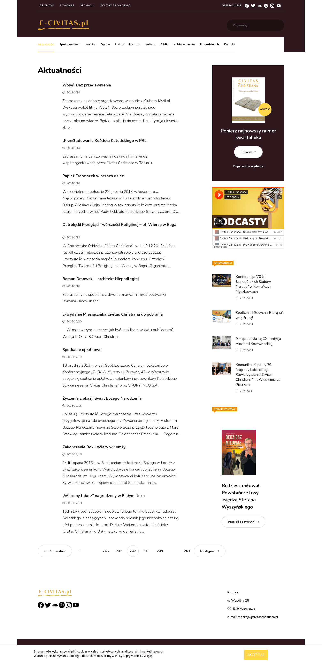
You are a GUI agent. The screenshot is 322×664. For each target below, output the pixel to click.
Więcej (148, 656)
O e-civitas (46, 5)
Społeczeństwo (69, 44)
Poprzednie (57, 551)
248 (146, 551)
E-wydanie (67, 5)
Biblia (165, 44)
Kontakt (229, 44)
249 (160, 551)
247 (133, 551)
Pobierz (246, 152)
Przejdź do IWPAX (241, 522)
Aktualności (46, 44)
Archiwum (87, 5)
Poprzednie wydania (248, 166)
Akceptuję (255, 655)
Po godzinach (209, 44)
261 (187, 551)
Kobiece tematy (184, 44)
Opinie (105, 44)
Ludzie (119, 44)
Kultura (150, 44)
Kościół (90, 44)
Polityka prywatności (116, 5)
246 (119, 551)
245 (106, 551)
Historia (134, 44)
